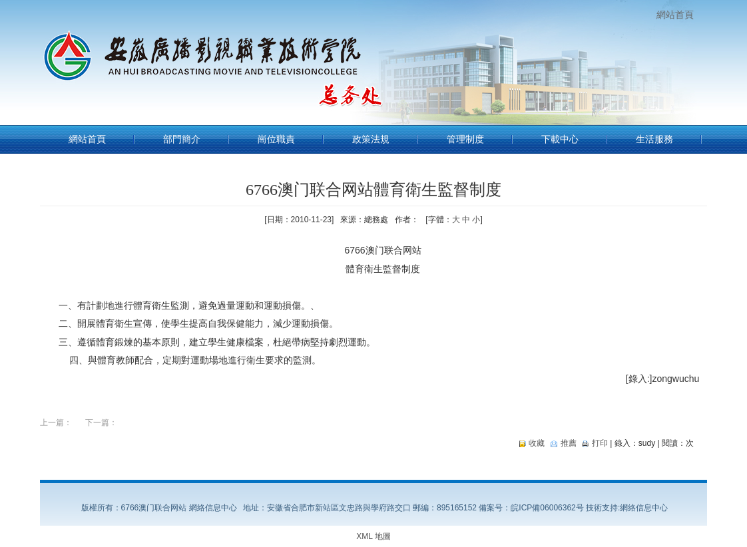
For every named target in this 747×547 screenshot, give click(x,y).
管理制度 (465, 139)
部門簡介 (181, 139)
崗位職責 (276, 139)
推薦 (569, 443)
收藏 (537, 443)
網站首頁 (675, 14)
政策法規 (370, 139)
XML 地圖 (373, 536)
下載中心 (560, 139)
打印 (600, 443)
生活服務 (654, 139)
